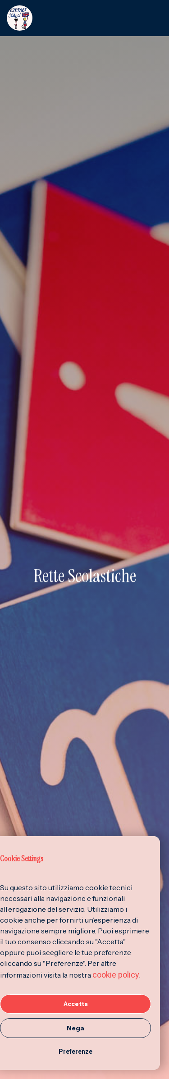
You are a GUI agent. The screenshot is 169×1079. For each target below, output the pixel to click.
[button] (155, 18)
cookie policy (115, 974)
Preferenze (75, 1051)
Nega (75, 1028)
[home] (77, 18)
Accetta (76, 1003)
